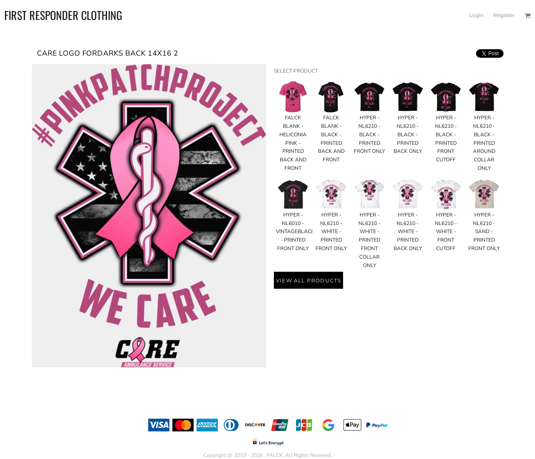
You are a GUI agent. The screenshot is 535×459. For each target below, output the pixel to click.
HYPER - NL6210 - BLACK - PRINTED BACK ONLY (408, 134)
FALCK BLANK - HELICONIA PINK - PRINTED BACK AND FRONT (293, 143)
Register (504, 15)
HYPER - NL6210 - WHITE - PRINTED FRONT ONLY (331, 231)
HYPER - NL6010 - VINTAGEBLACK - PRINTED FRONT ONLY (295, 231)
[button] (527, 15)
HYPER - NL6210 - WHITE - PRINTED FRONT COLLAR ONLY (369, 240)
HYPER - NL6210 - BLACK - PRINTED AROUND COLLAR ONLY (484, 143)
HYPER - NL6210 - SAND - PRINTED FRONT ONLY (484, 231)
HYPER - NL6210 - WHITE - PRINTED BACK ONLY (408, 231)
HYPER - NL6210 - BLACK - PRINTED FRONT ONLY (369, 134)
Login (476, 15)
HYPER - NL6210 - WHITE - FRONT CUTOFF (446, 231)
